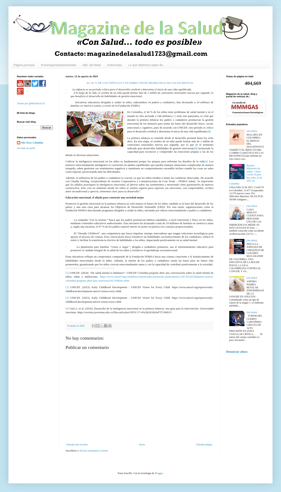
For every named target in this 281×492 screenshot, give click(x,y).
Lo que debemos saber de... (146, 65)
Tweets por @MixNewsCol (31, 103)
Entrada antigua (204, 444)
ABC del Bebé (91, 65)
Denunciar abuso (237, 351)
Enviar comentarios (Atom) (94, 450)
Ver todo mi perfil (26, 148)
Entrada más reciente (77, 444)
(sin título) (252, 131)
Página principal (24, 65)
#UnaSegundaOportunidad (58, 65)
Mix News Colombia (32, 142)
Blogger (159, 473)
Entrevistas (114, 65)
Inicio (142, 444)
